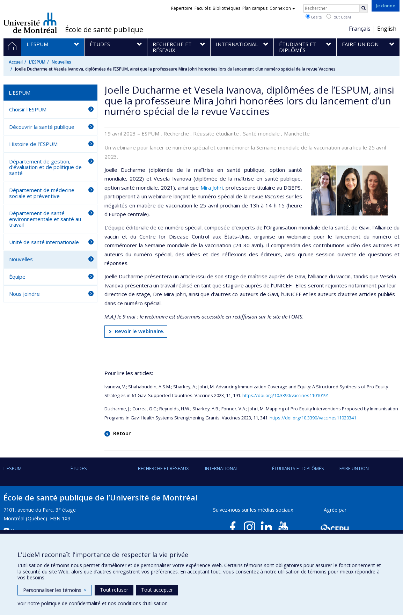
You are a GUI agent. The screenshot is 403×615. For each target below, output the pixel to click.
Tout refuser (114, 589)
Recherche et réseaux (163, 468)
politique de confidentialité (71, 603)
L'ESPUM (37, 62)
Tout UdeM (339, 17)
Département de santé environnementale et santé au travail (45, 219)
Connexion (282, 8)
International (221, 468)
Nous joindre (24, 293)
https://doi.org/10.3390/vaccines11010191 (285, 395)
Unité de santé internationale (44, 242)
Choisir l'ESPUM (27, 109)
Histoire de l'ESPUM (33, 143)
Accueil (16, 62)
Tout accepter (157, 589)
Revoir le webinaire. (139, 331)
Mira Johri (211, 187)
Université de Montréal (30, 22)
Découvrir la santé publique (41, 126)
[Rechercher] (363, 8)
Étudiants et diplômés (298, 468)
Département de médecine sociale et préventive (41, 192)
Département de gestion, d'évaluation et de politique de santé (45, 167)
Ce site (314, 17)
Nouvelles (61, 62)
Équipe (17, 276)
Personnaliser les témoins (54, 590)
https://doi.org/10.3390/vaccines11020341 (313, 418)
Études (79, 468)
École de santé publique (104, 29)
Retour (121, 433)
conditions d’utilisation (143, 603)
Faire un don (354, 468)
